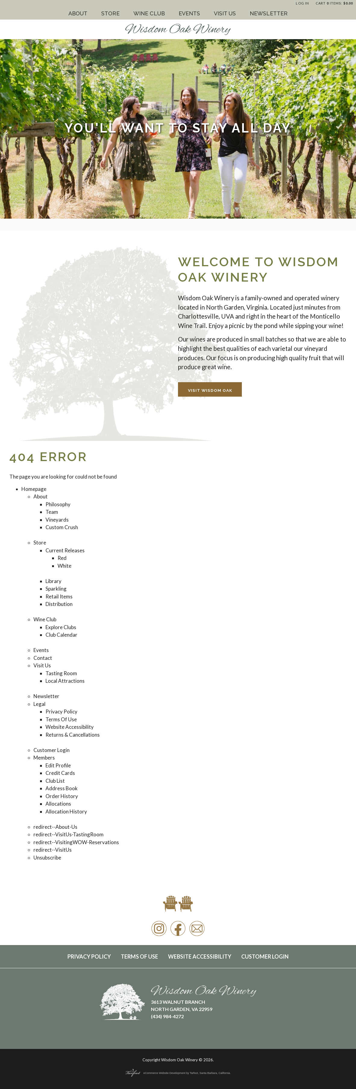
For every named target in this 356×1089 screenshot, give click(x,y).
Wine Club (149, 13)
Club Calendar (61, 635)
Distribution (59, 604)
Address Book (61, 788)
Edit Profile (58, 765)
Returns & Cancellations (72, 735)
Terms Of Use (61, 719)
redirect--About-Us (55, 827)
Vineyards (57, 519)
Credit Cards (60, 773)
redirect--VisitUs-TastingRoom (68, 834)
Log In (302, 3)
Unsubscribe (47, 857)
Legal (39, 704)
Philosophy (57, 504)
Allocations (58, 803)
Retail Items (59, 596)
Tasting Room (61, 673)
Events (189, 13)
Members (44, 757)
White (64, 566)
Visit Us (225, 13)
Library (53, 581)
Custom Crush (61, 527)
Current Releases (65, 550)
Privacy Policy (61, 711)
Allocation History (66, 811)
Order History (61, 796)
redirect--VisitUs (52, 850)
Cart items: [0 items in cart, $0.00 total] (334, 3)
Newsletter (269, 13)
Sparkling (56, 588)
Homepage (33, 489)
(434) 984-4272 (167, 1016)
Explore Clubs (60, 627)
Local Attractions (65, 681)
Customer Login (51, 750)
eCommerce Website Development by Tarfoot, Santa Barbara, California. (178, 1073)
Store (110, 13)
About (77, 13)
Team (51, 512)
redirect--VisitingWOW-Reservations (76, 842)
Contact (42, 658)
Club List (55, 781)
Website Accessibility (69, 727)
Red (62, 558)
